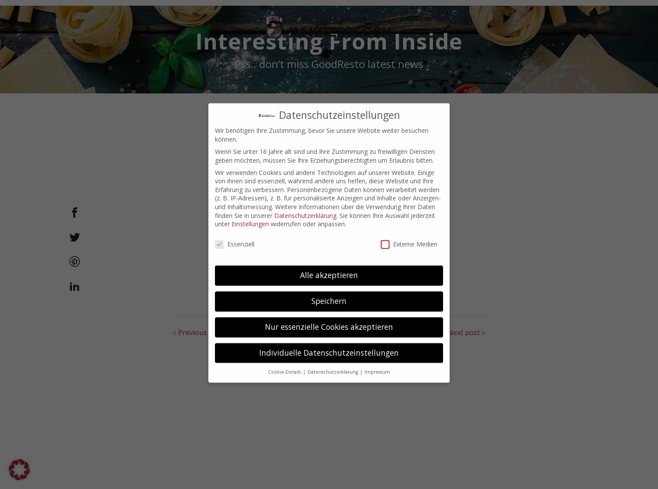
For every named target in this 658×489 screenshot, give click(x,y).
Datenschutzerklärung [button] (333, 364)
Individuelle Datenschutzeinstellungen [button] (329, 344)
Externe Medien (409, 236)
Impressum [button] (377, 364)
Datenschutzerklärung (305, 207)
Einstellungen (250, 216)
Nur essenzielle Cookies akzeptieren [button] (329, 319)
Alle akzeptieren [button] (329, 267)
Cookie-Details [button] (285, 364)
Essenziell (234, 236)
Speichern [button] (329, 293)
